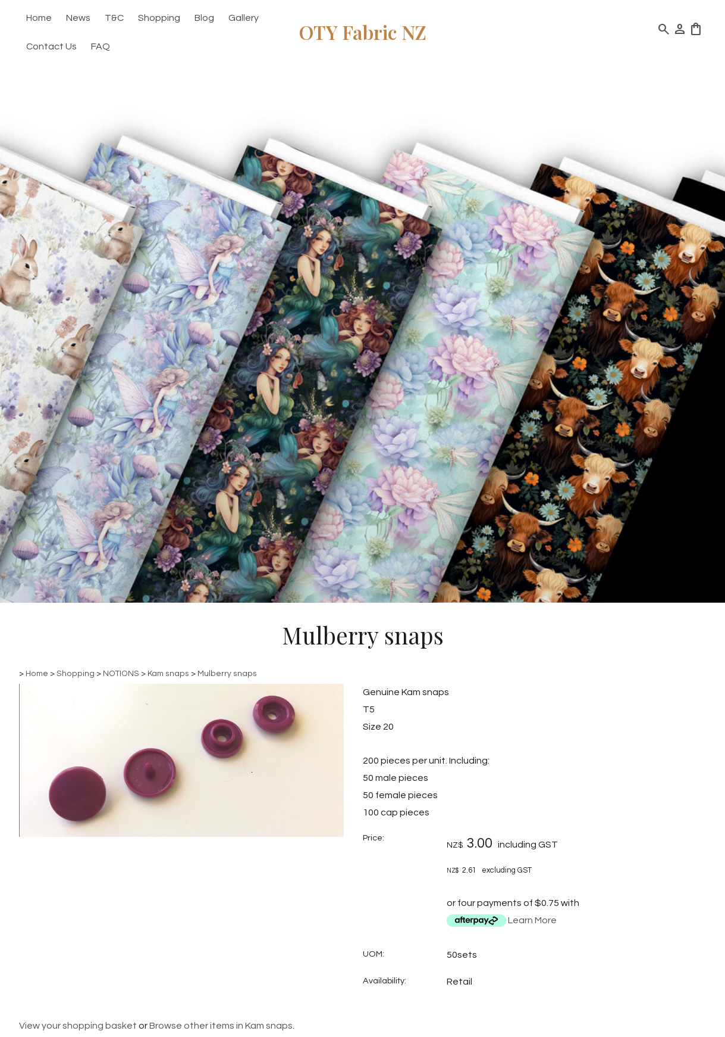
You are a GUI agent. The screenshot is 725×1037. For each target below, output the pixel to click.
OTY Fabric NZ (362, 32)
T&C (114, 18)
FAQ (100, 46)
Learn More (532, 920)
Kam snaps (168, 673)
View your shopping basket (78, 1025)
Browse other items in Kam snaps (221, 1025)
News (78, 18)
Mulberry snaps (227, 673)
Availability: (384, 980)
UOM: (373, 953)
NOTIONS (121, 673)
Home (39, 18)
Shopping (159, 18)
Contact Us (51, 46)
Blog (204, 18)
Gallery (243, 18)
